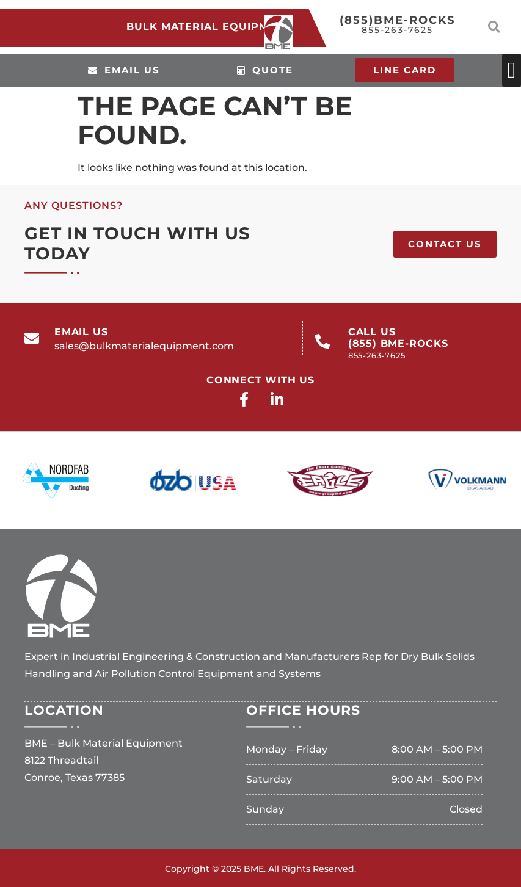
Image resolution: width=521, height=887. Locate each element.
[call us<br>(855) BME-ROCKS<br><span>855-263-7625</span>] (322, 341)
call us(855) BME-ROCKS (398, 343)
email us (80, 332)
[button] (494, 27)
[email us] (31, 338)
